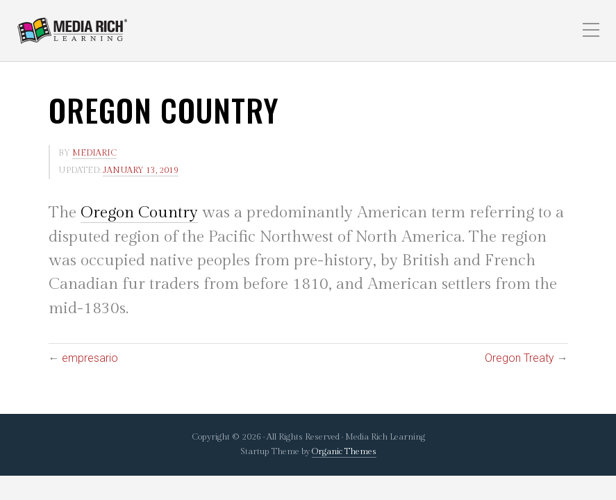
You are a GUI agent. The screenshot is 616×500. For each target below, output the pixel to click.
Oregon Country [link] (139, 212)
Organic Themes (344, 452)
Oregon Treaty (519, 358)
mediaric (94, 153)
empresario (90, 358)
